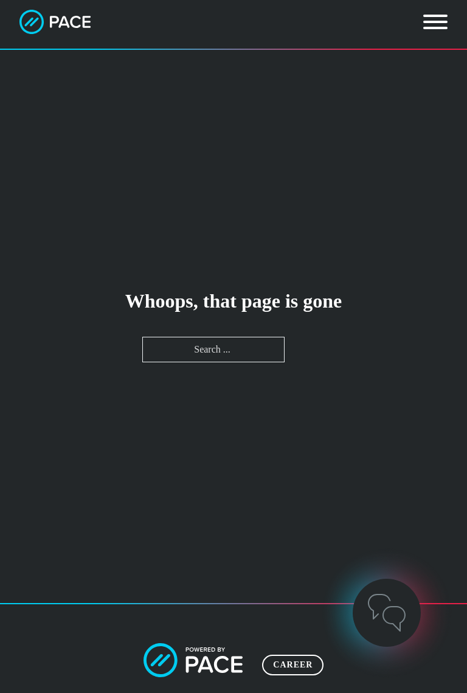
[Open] (435, 22)
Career (293, 664)
